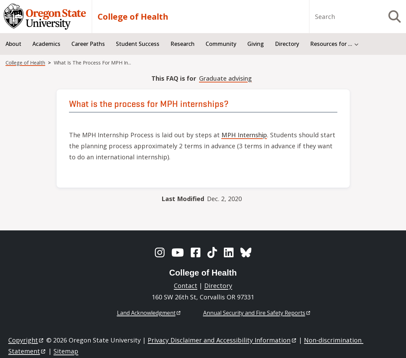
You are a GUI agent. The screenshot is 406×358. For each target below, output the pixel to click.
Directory (218, 285)
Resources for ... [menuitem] (331, 44)
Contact (185, 285)
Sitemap (65, 351)
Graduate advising (225, 78)
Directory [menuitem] (287, 44)
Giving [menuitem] (255, 44)
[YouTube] (177, 252)
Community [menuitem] (221, 44)
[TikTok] (212, 252)
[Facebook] (195, 252)
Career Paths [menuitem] (88, 44)
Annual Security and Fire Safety (257, 313)
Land (149, 313)
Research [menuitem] (182, 44)
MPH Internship (244, 135)
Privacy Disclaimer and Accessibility (222, 340)
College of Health (133, 16)
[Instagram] (160, 252)
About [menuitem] (13, 44)
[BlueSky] (245, 252)
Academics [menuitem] (46, 44)
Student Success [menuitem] (137, 44)
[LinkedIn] (229, 252)
